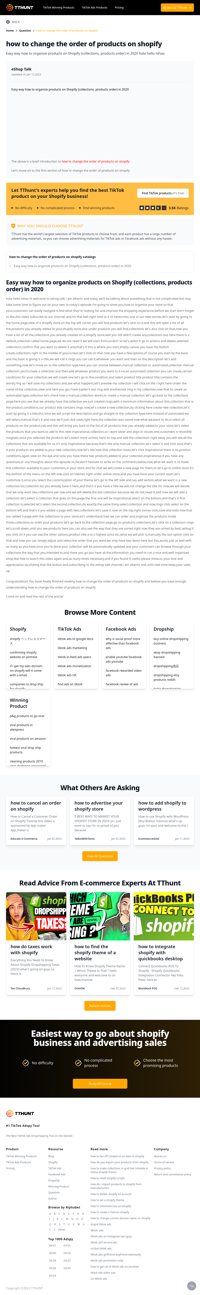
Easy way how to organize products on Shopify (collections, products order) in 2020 (72, 266)
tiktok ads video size (103, 1272)
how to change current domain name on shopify (120, 1218)
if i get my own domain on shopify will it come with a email (26, 670)
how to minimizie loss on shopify (111, 1206)
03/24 (52, 1275)
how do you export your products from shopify (120, 1162)
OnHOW (80, 988)
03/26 (52, 1268)
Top (191, 1286)
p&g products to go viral (27, 716)
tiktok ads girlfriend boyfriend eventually (116, 1254)
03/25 (67, 1268)
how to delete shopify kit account (111, 1194)
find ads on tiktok (70, 684)
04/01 (52, 1245)
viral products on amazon (28, 739)
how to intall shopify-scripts (108, 1178)
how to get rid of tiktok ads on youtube (115, 1266)
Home (10, 30)
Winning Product (58, 1186)
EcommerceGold (148, 838)
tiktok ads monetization (74, 666)
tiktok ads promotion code (107, 1260)
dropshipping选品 (166, 666)
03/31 (67, 1245)
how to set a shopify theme (107, 1200)
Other (61, 1229)
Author (52, 1198)
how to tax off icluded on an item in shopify (117, 1156)
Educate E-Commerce (24, 838)
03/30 (52, 1253)
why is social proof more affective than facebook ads (123, 643)
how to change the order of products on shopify (67, 30)
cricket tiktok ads (101, 1248)
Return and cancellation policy (172, 1174)
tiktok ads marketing (72, 648)
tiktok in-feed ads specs (74, 657)
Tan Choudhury (20, 988)
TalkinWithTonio (85, 838)
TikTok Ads (54, 1168)
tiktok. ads (97, 1230)
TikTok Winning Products (58, 7)
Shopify (53, 1162)
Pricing (119, 7)
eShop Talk (21, 69)
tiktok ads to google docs (75, 639)
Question (25, 30)
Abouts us (160, 1156)
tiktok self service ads (104, 1242)
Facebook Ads (56, 1174)
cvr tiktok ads (99, 1278)
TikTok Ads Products (94, 7)
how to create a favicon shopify (110, 1212)
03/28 (52, 1260)
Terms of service (164, 1162)
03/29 (67, 1253)
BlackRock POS (147, 988)
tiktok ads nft (67, 675)
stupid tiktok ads (101, 1224)
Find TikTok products (163, 193)
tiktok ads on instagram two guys (111, 1236)
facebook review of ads (122, 684)
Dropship (54, 1180)
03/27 (67, 1260)
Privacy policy (162, 1168)
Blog (51, 1156)
